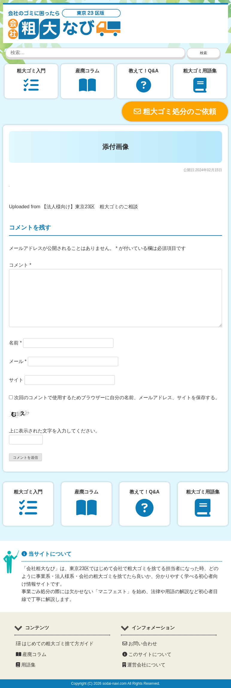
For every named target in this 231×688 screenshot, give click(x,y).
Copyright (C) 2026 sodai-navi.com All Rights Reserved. (115, 683)
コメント (20, 265)
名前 (15, 342)
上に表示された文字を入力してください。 (54, 430)
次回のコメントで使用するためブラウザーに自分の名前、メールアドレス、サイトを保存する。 (117, 397)
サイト (16, 379)
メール (18, 361)
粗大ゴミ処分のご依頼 (175, 111)
